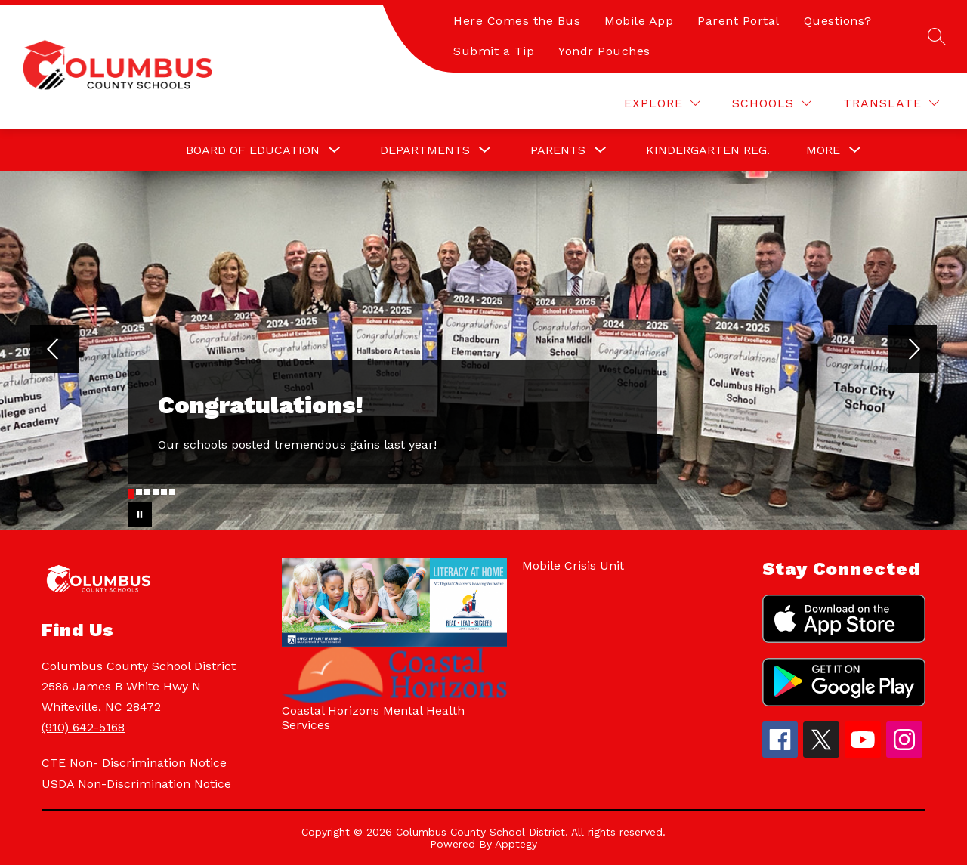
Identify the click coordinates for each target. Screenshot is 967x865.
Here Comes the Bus (516, 21)
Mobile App (638, 21)
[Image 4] (156, 492)
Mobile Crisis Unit (573, 565)
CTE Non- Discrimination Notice (134, 762)
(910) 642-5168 (83, 727)
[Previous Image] (54, 350)
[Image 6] (172, 492)
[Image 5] (164, 492)
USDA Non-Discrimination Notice (136, 784)
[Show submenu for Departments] (425, 150)
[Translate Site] (891, 103)
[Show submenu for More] (823, 150)
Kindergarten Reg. (708, 150)
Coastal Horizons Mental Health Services (373, 717)
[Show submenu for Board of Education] (253, 150)
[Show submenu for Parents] (557, 150)
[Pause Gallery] (140, 514)
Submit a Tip (493, 51)
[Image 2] (139, 492)
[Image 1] (131, 494)
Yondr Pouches (604, 51)
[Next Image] (912, 350)
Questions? (838, 21)
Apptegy (516, 844)
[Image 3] (147, 492)
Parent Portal (738, 21)
